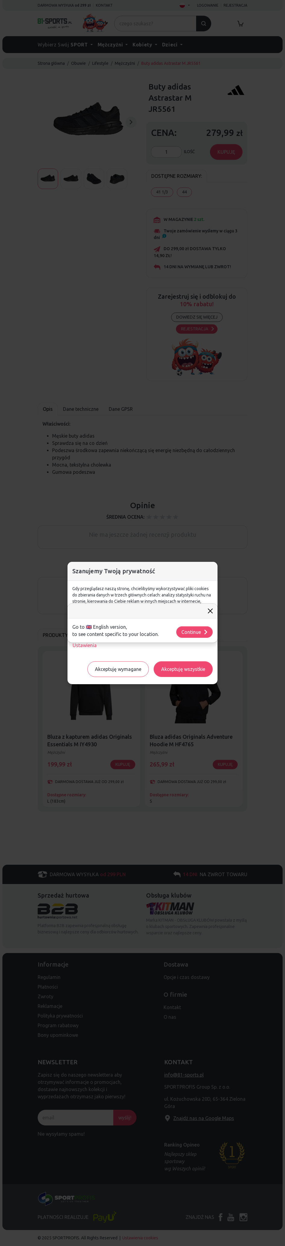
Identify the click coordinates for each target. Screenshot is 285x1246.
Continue (194, 632)
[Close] (210, 611)
